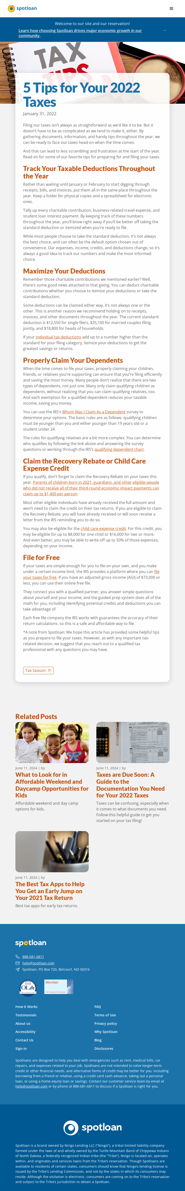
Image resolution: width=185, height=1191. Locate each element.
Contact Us (24, 1040)
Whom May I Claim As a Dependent (94, 411)
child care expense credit (103, 528)
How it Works (26, 1007)
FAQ (97, 1007)
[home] (22, 9)
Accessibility (25, 1032)
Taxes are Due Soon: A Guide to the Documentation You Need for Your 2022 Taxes (130, 785)
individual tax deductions (58, 337)
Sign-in (21, 1048)
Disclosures (103, 1048)
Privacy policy (105, 1023)
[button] (171, 8)
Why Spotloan (106, 1032)
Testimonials (25, 1015)
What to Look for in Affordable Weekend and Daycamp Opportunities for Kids (52, 785)
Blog (98, 1040)
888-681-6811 (33, 956)
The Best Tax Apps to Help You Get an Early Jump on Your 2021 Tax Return (50, 891)
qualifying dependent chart (119, 449)
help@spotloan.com (38, 963)
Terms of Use (105, 1015)
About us (22, 1023)
